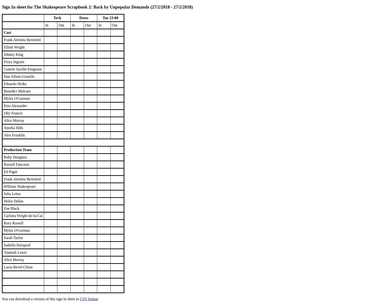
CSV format (89, 299)
